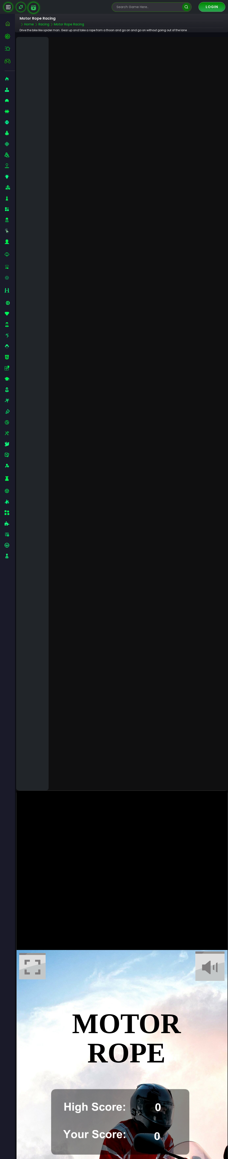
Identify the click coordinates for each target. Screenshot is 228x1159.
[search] (186, 7)
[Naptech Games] (21, 7)
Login (212, 6)
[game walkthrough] (33, 8)
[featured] (10, 48)
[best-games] (10, 36)
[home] (10, 23)
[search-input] (148, 7)
